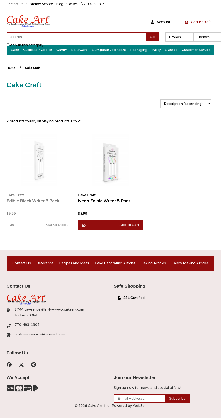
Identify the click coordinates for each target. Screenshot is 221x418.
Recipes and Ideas (74, 263)
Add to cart (110, 225)
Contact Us (15, 4)
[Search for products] (76, 36)
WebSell (139, 405)
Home (11, 68)
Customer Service (39, 4)
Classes (72, 4)
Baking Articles (153, 263)
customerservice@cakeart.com (40, 334)
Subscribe (177, 398)
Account (160, 22)
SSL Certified (131, 298)
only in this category (25, 45)
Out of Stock (39, 225)
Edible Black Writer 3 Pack (33, 200)
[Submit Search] (152, 36)
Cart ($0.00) (198, 22)
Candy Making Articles (190, 263)
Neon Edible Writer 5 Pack (104, 200)
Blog (59, 4)
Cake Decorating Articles (115, 263)
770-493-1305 (27, 324)
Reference (44, 263)
